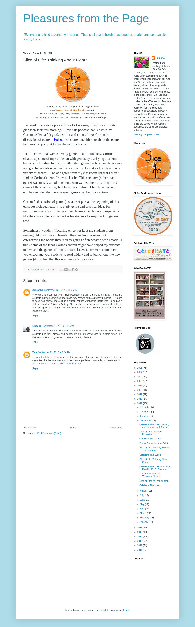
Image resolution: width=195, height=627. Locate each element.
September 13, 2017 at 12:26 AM (60, 290)
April (142, 508)
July (142, 495)
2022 (140, 381)
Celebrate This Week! (150, 438)
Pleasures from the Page (86, 18)
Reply (35, 315)
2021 (140, 385)
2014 (140, 536)
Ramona (160, 58)
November (145, 411)
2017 (140, 403)
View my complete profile (146, 134)
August (144, 491)
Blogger (125, 610)
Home (73, 427)
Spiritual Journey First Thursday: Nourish (150, 475)
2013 (140, 541)
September (146, 420)
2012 (140, 545)
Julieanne (37, 290)
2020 (140, 390)
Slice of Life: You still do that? (154, 481)
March (143, 513)
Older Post (115, 427)
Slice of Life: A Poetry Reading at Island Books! (154, 449)
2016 (140, 527)
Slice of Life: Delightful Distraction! (150, 433)
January (144, 522)
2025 (140, 367)
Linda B (36, 326)
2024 (140, 372)
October (144, 416)
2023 (140, 376)
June (142, 499)
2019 (140, 394)
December (145, 407)
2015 (140, 532)
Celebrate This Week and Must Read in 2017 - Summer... (155, 467)
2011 (140, 550)
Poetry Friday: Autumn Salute (154, 443)
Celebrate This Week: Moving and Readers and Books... (154, 425)
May (142, 504)
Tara (34, 352)
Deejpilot (103, 610)
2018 (140, 398)
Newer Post (30, 427)
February (145, 517)
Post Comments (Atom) (49, 433)
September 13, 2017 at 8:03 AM (58, 326)
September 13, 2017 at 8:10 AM (54, 352)
